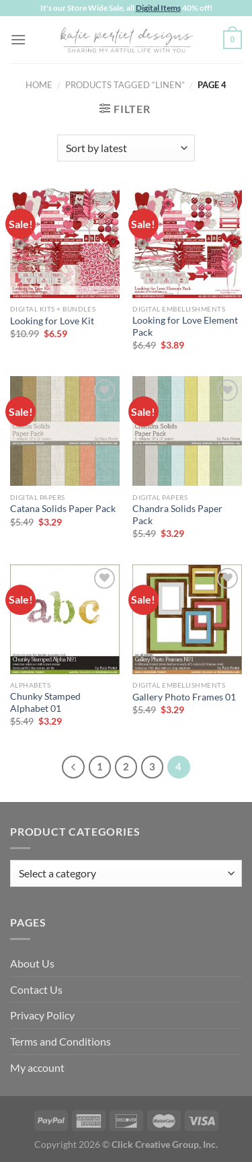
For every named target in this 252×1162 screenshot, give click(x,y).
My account (37, 1067)
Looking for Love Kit (52, 321)
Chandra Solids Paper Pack (177, 514)
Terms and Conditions (60, 1041)
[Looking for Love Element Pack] (187, 243)
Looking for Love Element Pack (185, 326)
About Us (32, 963)
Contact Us (36, 989)
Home (39, 84)
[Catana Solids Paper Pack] (65, 431)
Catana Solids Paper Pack (63, 508)
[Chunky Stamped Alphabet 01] (65, 619)
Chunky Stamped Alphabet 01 (45, 702)
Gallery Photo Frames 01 (184, 697)
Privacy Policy (42, 1015)
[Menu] (18, 39)
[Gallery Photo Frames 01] (187, 619)
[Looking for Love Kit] (65, 243)
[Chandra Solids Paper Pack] (187, 431)
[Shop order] (126, 148)
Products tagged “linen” (125, 84)
